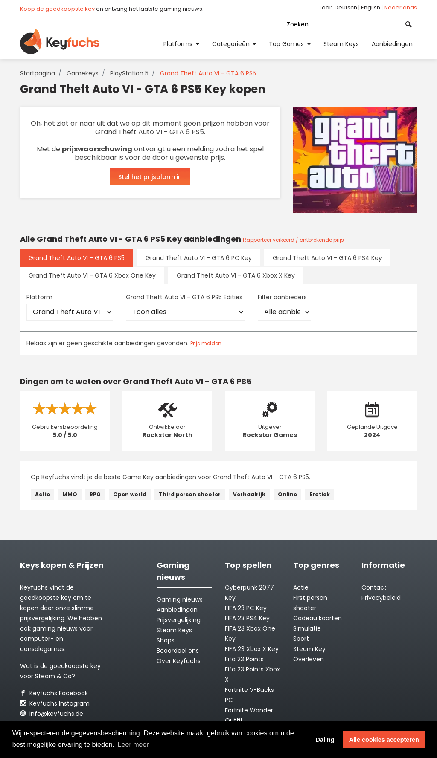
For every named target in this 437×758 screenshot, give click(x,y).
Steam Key (309, 649)
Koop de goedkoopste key (57, 9)
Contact (374, 587)
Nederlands (400, 7)
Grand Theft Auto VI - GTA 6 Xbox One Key (92, 275)
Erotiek (319, 494)
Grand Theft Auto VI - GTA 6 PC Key (199, 258)
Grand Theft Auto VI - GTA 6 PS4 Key (327, 258)
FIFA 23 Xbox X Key (252, 649)
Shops (166, 640)
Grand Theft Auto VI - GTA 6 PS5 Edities (184, 297)
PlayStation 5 (129, 73)
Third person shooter (190, 494)
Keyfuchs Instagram (55, 703)
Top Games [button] (287, 44)
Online (287, 494)
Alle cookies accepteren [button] (384, 739)
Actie (42, 494)
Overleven (308, 659)
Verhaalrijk (249, 494)
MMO (69, 494)
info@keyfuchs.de (51, 713)
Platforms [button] (178, 44)
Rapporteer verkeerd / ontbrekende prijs (293, 239)
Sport (301, 638)
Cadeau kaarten (317, 618)
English (371, 7)
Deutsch (346, 7)
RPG (95, 494)
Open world (129, 494)
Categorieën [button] (231, 44)
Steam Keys (341, 44)
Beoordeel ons (178, 650)
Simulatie (307, 628)
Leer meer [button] (133, 744)
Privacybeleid (381, 597)
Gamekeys (83, 73)
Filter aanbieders (282, 297)
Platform (39, 297)
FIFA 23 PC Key (246, 608)
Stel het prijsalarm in (150, 177)
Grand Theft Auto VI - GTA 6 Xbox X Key (236, 275)
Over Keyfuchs (179, 661)
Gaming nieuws (180, 599)
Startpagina (37, 73)
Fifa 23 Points (244, 659)
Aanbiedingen (392, 44)
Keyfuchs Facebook (54, 693)
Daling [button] (325, 739)
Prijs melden (205, 343)
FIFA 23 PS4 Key (247, 618)
